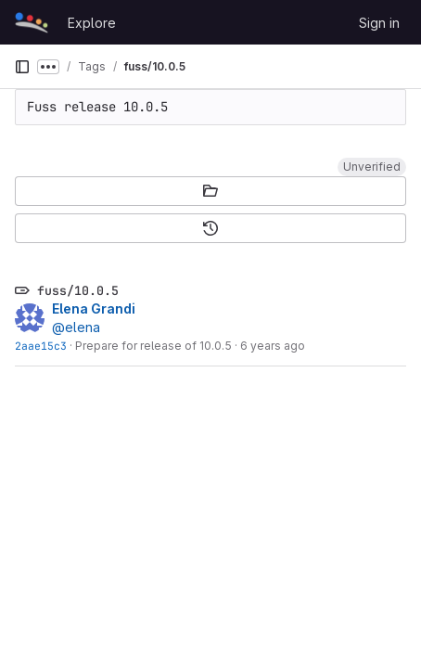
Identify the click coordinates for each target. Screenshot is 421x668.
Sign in (379, 23)
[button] (372, 167)
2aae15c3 (41, 346)
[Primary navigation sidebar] (22, 67)
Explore (92, 23)
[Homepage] (31, 22)
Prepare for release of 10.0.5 (153, 346)
